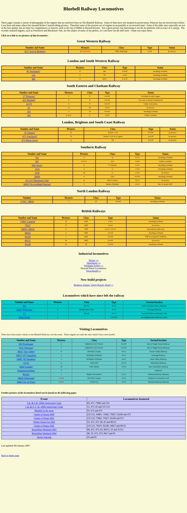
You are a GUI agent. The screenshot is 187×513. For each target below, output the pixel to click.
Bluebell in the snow (44, 410)
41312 (26, 363)
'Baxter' (93, 260)
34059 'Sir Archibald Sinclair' (37, 184)
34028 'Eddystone (26, 378)
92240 (28, 244)
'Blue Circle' (24, 317)
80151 (28, 240)
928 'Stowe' (37, 165)
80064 (28, 233)
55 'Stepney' (29, 132)
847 (37, 161)
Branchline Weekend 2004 (44, 433)
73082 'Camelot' (27, 221)
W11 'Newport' (26, 348)
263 (29, 111)
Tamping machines (26, 370)
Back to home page (10, 455)
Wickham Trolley (93, 265)
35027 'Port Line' (24, 310)
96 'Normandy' (33, 71)
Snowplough (92, 271)
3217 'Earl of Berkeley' (35, 51)
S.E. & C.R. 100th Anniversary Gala (44, 403)
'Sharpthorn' (93, 263)
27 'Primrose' (29, 96)
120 (33, 75)
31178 (29, 104)
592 (29, 115)
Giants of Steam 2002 (44, 426)
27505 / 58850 (27, 201)
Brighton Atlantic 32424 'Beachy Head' (93, 285)
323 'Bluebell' (28, 100)
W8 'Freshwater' (26, 344)
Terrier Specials (44, 437)
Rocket (26, 374)
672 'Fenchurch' (29, 136)
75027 (28, 225)
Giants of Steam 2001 (44, 418)
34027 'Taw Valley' (26, 351)
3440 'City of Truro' (26, 382)
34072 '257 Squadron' (26, 355)
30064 (37, 176)
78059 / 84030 (27, 229)
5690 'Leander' (26, 367)
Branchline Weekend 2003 (44, 429)
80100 (28, 237)
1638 (37, 173)
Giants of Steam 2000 (44, 414)
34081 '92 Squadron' (26, 359)
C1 (24, 313)
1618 (37, 169)
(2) (100, 271)
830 (24, 306)
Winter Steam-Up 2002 (44, 422)
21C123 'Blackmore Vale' (37, 180)
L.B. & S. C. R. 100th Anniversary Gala (44, 407)
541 (37, 157)
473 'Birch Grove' (29, 140)
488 (33, 79)
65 (29, 108)
